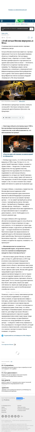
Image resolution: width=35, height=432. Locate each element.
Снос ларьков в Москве (7, 344)
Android (19, 405)
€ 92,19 (13, 24)
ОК (31, 29)
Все (11, 361)
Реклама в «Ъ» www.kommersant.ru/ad (17, 9)
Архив (3, 407)
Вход (27, 21)
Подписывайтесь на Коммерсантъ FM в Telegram (17, 335)
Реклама (4, 410)
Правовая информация (23, 409)
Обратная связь (22, 407)
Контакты (4, 409)
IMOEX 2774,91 (24, 24)
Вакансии (4, 412)
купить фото (22, 101)
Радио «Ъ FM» (5, 33)
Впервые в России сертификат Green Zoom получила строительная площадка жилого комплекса (14, 375)
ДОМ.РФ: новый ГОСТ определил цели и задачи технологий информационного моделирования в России (16, 382)
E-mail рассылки (22, 410)
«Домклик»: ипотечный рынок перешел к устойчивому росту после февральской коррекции (16, 390)
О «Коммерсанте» (6, 405)
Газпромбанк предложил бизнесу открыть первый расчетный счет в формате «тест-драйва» (16, 368)
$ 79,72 (8, 24)
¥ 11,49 (17, 24)
